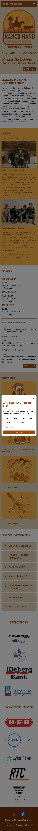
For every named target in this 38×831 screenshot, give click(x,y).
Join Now (19, 432)
